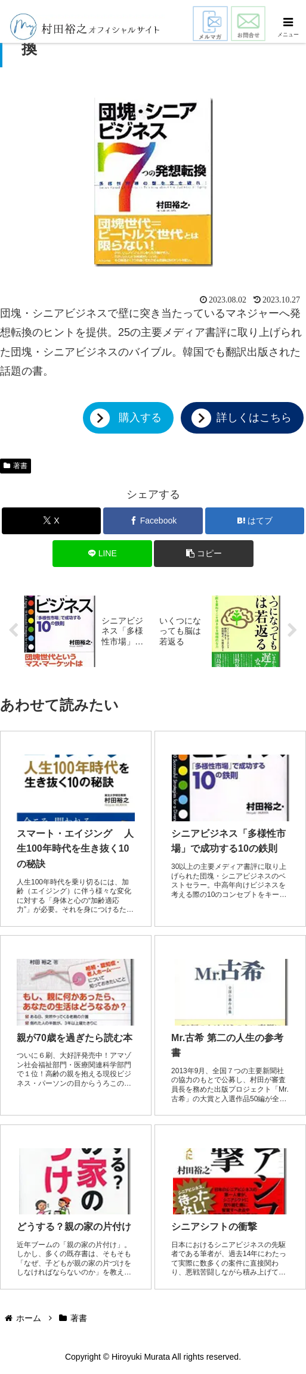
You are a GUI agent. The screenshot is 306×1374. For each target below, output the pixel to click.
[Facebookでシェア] (153, 520)
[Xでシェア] (51, 520)
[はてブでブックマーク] (255, 520)
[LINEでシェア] (102, 553)
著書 (15, 466)
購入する (140, 417)
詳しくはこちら (254, 417)
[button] (204, 553)
